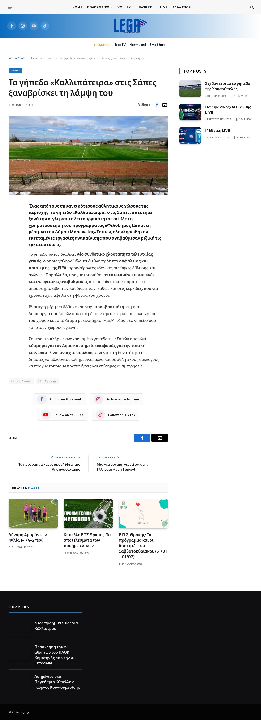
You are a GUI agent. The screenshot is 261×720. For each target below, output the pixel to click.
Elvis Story (157, 44)
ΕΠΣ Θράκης (47, 381)
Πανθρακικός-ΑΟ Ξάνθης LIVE (228, 110)
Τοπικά (15, 70)
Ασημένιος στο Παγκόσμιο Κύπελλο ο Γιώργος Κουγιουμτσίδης (57, 682)
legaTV (120, 44)
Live (164, 7)
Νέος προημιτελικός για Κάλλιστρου (56, 626)
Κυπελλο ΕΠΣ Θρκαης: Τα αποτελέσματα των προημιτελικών (87, 540)
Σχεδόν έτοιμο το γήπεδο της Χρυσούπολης (227, 86)
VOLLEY (124, 7)
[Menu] (10, 7)
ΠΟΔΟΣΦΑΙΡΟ (98, 7)
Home (77, 7)
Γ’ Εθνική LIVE (217, 130)
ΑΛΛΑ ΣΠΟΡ (181, 7)
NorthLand (137, 44)
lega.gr (25, 712)
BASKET (145, 7)
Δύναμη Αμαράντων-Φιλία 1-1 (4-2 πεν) (29, 537)
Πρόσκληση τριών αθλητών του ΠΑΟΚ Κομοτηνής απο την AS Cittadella (55, 655)
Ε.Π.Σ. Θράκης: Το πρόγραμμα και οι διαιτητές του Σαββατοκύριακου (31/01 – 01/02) (143, 545)
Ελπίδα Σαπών (21, 381)
